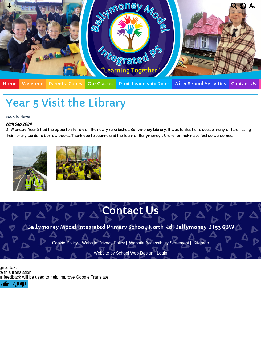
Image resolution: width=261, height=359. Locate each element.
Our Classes (100, 84)
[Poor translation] (19, 284)
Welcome (32, 84)
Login (162, 253)
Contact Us (243, 84)
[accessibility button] (252, 7)
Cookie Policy (65, 243)
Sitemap (201, 243)
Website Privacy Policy (103, 243)
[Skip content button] (9, 7)
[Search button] (234, 7)
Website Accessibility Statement (159, 243)
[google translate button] (243, 6)
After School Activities (200, 84)
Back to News (17, 116)
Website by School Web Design (123, 253)
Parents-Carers (65, 84)
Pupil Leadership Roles (144, 84)
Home (10, 84)
